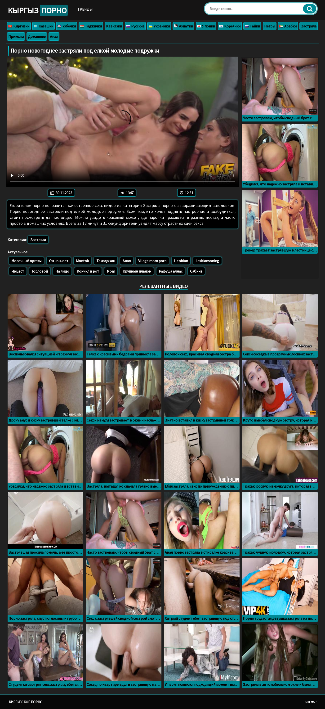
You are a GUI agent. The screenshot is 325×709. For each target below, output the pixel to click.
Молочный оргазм (26, 260)
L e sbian (181, 260)
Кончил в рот (88, 271)
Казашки (43, 26)
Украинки (159, 26)
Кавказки (114, 26)
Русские (135, 26)
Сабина (196, 271)
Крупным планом (137, 271)
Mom (111, 271)
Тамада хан (105, 260)
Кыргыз (38, 10)
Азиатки (183, 26)
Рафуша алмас (171, 271)
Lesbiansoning (207, 260)
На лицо (62, 271)
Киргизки (18, 26)
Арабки (288, 26)
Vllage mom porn (152, 260)
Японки (206, 26)
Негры (269, 26)
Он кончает (58, 260)
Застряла (308, 26)
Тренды (85, 9)
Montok (82, 260)
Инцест (17, 271)
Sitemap (310, 702)
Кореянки (229, 26)
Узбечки (67, 26)
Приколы (16, 36)
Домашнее (37, 36)
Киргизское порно (25, 702)
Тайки (252, 26)
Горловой (40, 271)
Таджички (91, 26)
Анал (54, 36)
